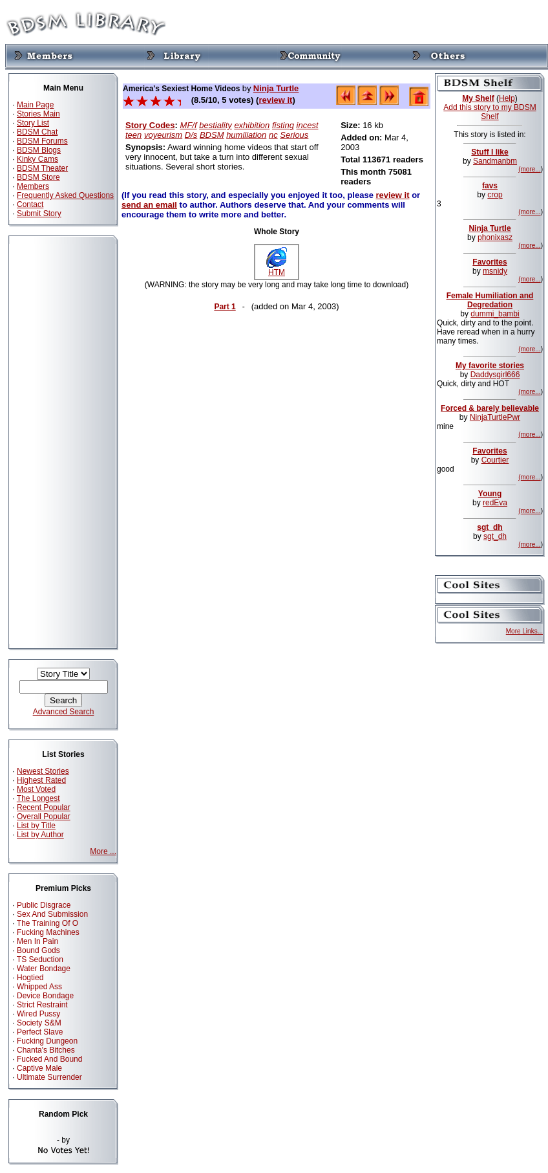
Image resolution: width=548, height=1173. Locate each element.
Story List (33, 122)
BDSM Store (38, 177)
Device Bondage (45, 995)
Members (33, 186)
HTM (276, 269)
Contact (30, 204)
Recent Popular (43, 807)
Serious (294, 135)
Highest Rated (41, 780)
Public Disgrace (43, 905)
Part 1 (224, 306)
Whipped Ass (39, 986)
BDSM (212, 135)
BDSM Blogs (39, 150)
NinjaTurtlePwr (495, 417)
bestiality (215, 125)
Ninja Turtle (276, 88)
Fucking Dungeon (47, 1041)
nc (273, 135)
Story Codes (150, 125)
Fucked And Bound (49, 1059)
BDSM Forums (42, 141)
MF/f (188, 125)
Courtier (495, 460)
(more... (529, 169)
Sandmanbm (495, 161)
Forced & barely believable (490, 408)
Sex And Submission (52, 914)
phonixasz (495, 237)
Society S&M (39, 1022)
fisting (283, 125)
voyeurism (163, 135)
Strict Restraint (42, 1004)
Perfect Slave (40, 1031)
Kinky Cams (37, 159)
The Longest (38, 798)
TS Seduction (40, 959)
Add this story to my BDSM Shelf (489, 112)
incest (308, 125)
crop (494, 194)
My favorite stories (490, 365)
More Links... (524, 631)
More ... (103, 851)
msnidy (495, 271)
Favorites (489, 262)
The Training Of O (47, 923)
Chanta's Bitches (46, 1050)
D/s (191, 135)
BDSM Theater (42, 168)
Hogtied (30, 977)
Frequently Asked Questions (65, 195)
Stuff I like (489, 152)
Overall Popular (43, 816)
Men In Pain (37, 941)
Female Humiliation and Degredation (490, 300)
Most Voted (36, 789)
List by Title (36, 825)
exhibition (251, 125)
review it (275, 100)
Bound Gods (38, 950)
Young (489, 493)
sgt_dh (489, 527)
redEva (495, 502)
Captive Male (39, 1068)
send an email (149, 205)
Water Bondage (43, 968)
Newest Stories (43, 771)
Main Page (35, 104)
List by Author (40, 834)
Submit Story (39, 213)
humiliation (246, 135)
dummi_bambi (494, 313)
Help (507, 98)
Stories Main (38, 113)
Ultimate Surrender (49, 1077)
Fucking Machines (48, 932)
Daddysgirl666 (495, 374)
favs (490, 185)
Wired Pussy (38, 1013)
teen (133, 135)
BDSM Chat (37, 132)
